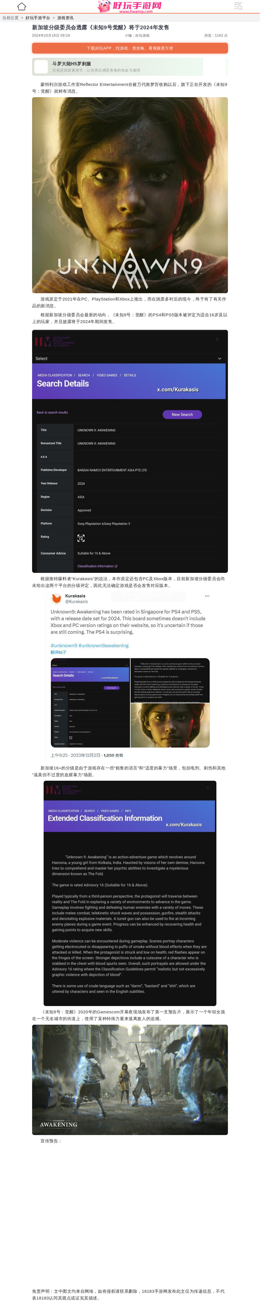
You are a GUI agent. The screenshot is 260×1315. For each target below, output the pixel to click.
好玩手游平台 (38, 17)
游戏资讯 (65, 17)
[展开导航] (238, 5)
